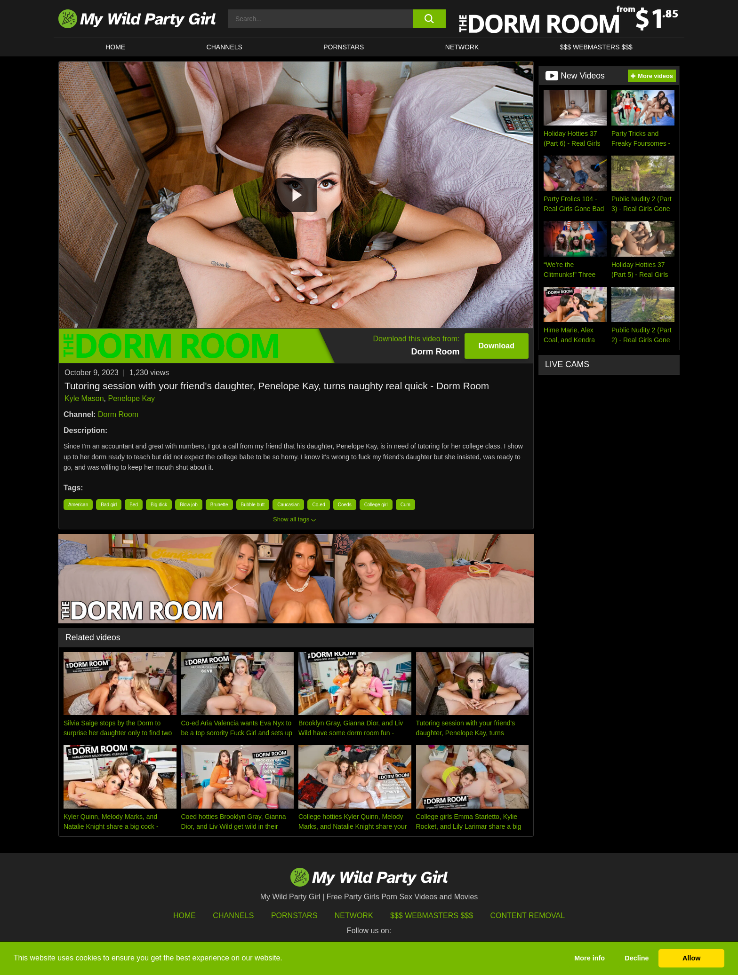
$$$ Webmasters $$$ (431, 916)
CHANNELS (224, 47)
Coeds (345, 504)
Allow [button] (691, 958)
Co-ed (318, 504)
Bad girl (109, 504)
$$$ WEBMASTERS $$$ (596, 47)
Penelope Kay (131, 398)
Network (462, 47)
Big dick (159, 504)
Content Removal (527, 916)
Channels (233, 916)
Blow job (189, 504)
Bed (133, 504)
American (78, 504)
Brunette (219, 504)
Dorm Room (118, 414)
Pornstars (343, 47)
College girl (376, 504)
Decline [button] (637, 958)
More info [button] (589, 958)
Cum (405, 504)
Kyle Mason (84, 398)
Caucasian (288, 504)
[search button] (429, 18)
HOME (115, 47)
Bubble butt (253, 504)
